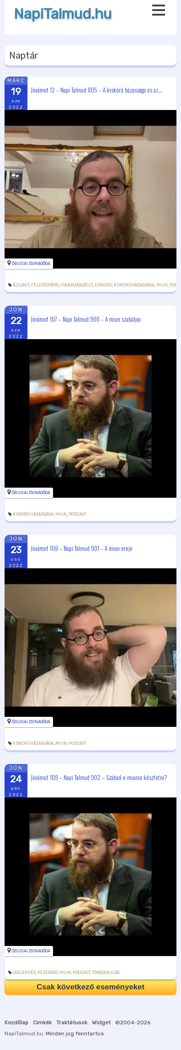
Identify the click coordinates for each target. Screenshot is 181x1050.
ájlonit (21, 285)
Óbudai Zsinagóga (31, 263)
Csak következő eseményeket (90, 987)
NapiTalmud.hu (63, 13)
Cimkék (42, 1022)
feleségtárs (45, 285)
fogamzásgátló (76, 285)
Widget (101, 1022)
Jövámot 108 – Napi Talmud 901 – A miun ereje (82, 547)
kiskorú (103, 285)
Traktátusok (71, 1022)
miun (162, 285)
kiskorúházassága (134, 285)
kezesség (47, 972)
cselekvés (24, 972)
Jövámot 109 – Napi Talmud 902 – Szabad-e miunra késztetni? (99, 776)
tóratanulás (106, 972)
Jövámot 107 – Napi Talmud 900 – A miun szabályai (86, 318)
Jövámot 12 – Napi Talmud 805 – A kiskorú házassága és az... (96, 89)
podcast (77, 514)
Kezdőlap (16, 1022)
